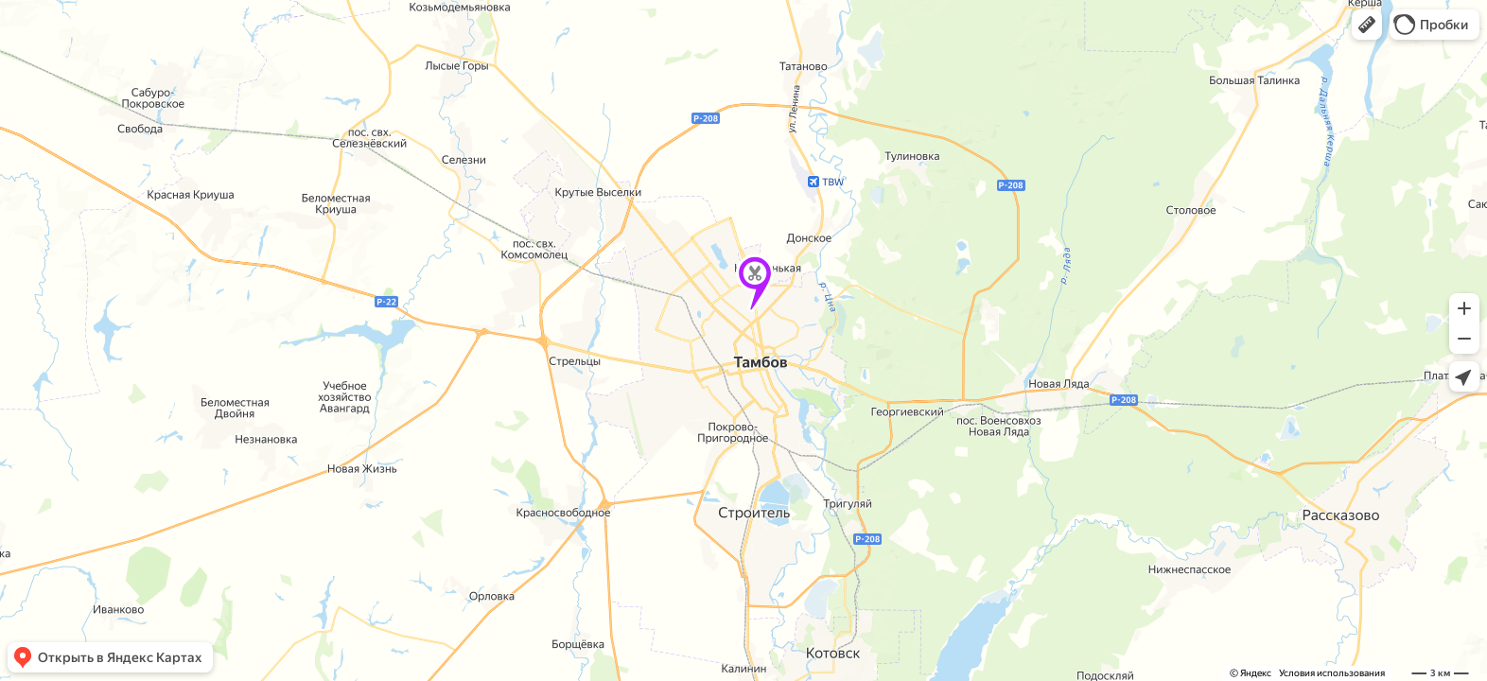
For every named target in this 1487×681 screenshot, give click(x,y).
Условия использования (1332, 673)
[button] (1367, 24)
